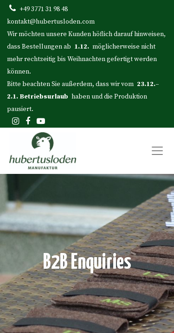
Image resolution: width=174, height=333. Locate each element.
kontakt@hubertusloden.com (51, 22)
